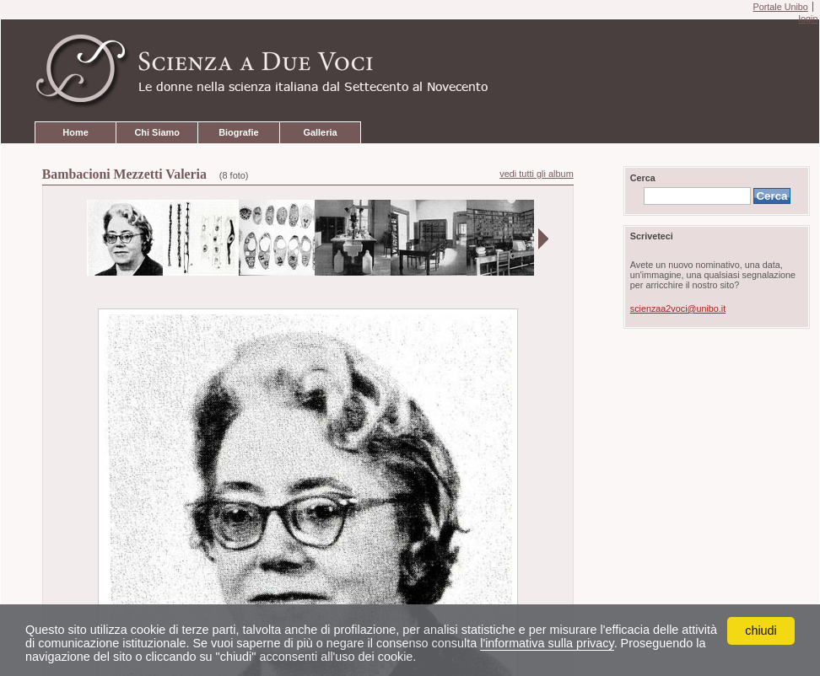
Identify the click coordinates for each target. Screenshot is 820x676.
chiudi (761, 630)
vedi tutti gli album (536, 174)
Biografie (238, 132)
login (807, 18)
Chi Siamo (156, 132)
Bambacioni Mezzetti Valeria (124, 174)
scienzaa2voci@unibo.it (678, 308)
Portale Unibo (780, 7)
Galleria (320, 132)
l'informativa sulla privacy (546, 643)
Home (75, 132)
